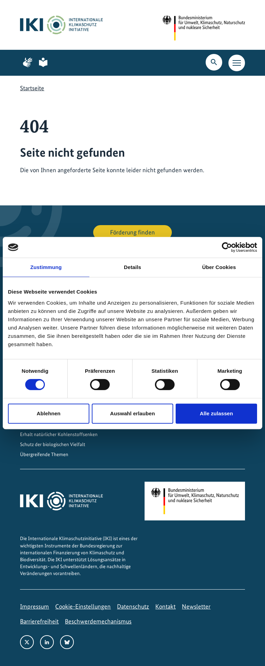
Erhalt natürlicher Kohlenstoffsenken (59, 434)
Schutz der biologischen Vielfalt (52, 444)
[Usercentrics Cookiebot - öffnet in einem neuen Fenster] (227, 247)
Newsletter (196, 606)
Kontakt (165, 606)
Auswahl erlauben (132, 413)
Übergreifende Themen (44, 454)
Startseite (32, 88)
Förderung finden (132, 232)
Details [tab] (132, 267)
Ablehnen (48, 413)
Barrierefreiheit (39, 621)
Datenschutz (133, 606)
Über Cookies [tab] (219, 267)
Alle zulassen (216, 413)
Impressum (34, 606)
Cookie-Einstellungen (83, 606)
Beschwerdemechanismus (98, 621)
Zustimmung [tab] (46, 267)
